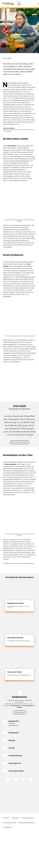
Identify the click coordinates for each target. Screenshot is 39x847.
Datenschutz (15, 818)
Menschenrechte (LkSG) (9, 822)
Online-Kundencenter (26, 704)
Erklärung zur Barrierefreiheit (26, 822)
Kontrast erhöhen (8, 827)
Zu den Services (19, 712)
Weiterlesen (19, 45)
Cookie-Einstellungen (27, 818)
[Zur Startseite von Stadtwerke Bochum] (8, 3)
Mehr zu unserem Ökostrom (19, 442)
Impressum (6, 818)
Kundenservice (19, 697)
